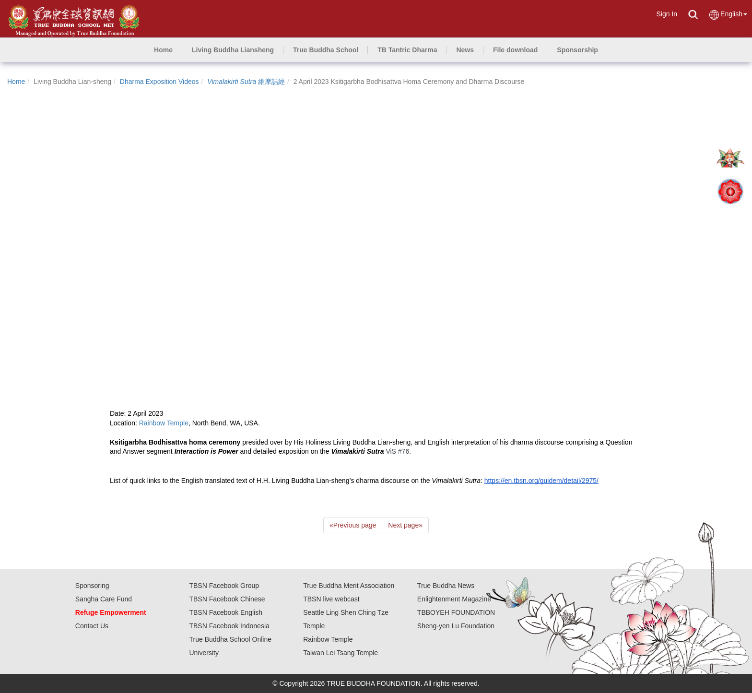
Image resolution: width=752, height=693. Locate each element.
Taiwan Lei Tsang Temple (340, 653)
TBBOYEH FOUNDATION (456, 612)
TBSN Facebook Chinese (227, 599)
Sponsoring (92, 585)
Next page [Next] (405, 525)
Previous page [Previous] (352, 525)
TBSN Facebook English (225, 612)
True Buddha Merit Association (348, 585)
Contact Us (91, 626)
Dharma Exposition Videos (159, 81)
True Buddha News (445, 585)
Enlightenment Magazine (454, 599)
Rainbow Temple (327, 639)
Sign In (666, 14)
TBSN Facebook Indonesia (229, 626)
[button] (232, 50)
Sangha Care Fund (103, 599)
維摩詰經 (246, 81)
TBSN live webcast (331, 599)
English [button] (727, 15)
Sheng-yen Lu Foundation (455, 626)
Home (16, 81)
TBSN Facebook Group (224, 585)
